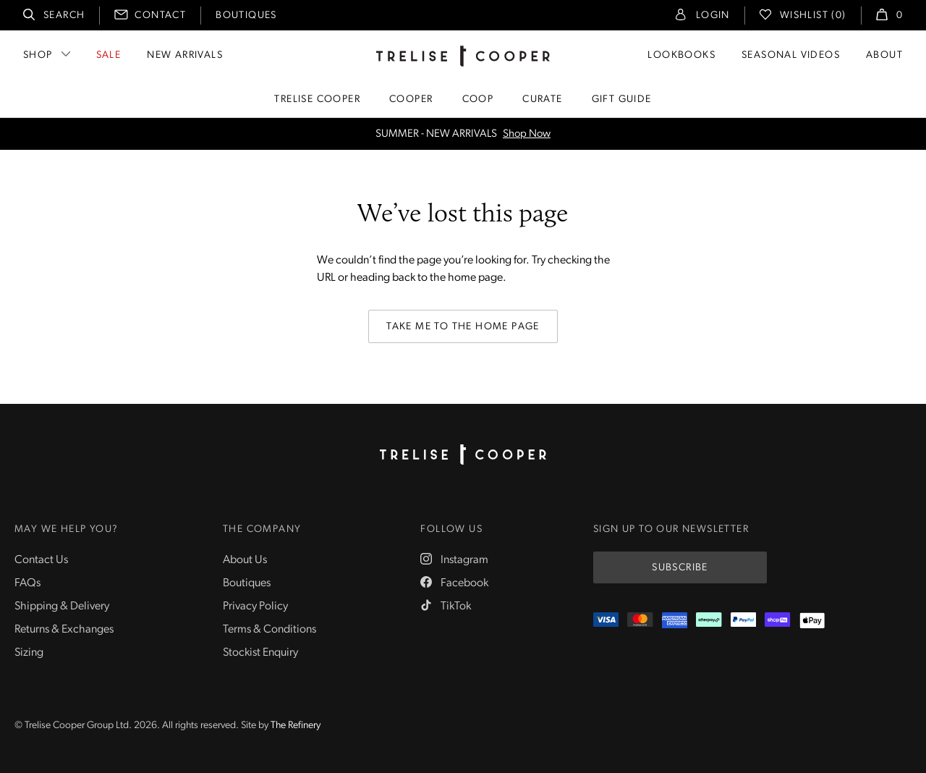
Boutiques (246, 15)
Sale (109, 55)
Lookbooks (681, 55)
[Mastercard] (640, 620)
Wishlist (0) (813, 15)
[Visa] (606, 620)
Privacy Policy (255, 606)
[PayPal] (743, 620)
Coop (478, 99)
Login (713, 15)
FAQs (27, 583)
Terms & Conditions (269, 629)
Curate (542, 99)
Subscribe (680, 567)
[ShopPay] (777, 620)
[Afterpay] (708, 620)
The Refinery (295, 725)
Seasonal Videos (791, 55)
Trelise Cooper (317, 99)
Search (64, 15)
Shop (38, 55)
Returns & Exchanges (64, 629)
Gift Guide (622, 99)
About (884, 55)
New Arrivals (185, 55)
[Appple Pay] (812, 620)
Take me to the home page (463, 326)
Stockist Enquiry (260, 653)
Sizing (28, 653)
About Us (245, 560)
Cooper (411, 99)
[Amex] (674, 620)
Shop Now (527, 134)
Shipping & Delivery (61, 606)
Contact (160, 15)
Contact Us (41, 560)
